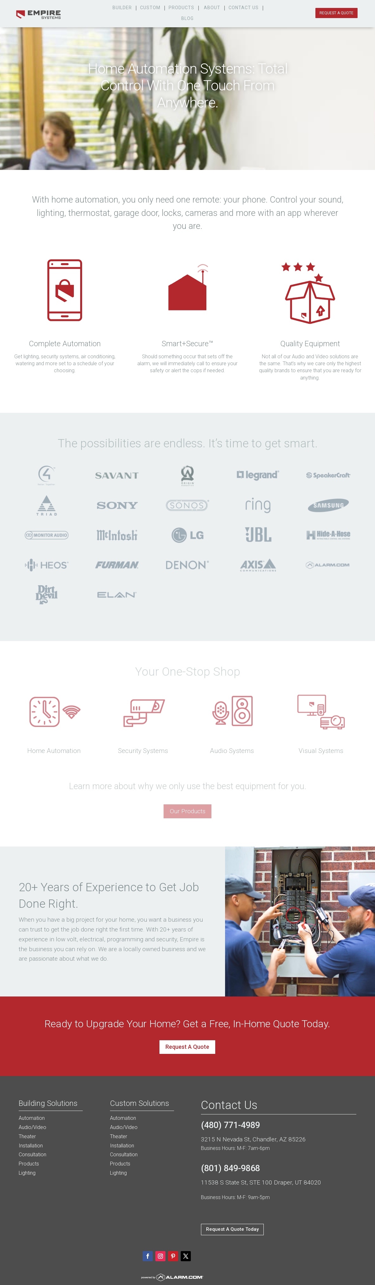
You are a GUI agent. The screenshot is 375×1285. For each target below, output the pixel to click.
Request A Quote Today (232, 1229)
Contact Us (244, 7)
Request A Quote (187, 1046)
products (181, 7)
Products (29, 1164)
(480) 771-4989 (230, 1125)
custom (150, 7)
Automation (32, 1118)
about (212, 7)
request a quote (336, 13)
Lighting (27, 1173)
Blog (187, 18)
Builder (122, 7)
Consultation (32, 1155)
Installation (31, 1146)
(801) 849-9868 (230, 1168)
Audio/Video (32, 1127)
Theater (27, 1136)
